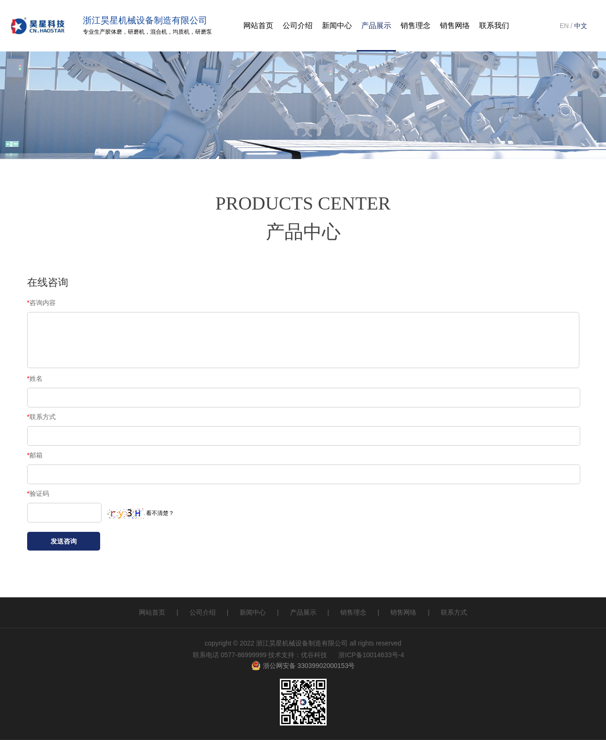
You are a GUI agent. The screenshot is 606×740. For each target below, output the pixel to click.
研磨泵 (203, 32)
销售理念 (353, 612)
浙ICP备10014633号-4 (371, 655)
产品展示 (376, 25)
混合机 (158, 32)
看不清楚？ (140, 513)
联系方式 (454, 612)
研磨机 (136, 32)
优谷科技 (314, 655)
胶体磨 (113, 32)
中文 (580, 25)
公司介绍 (298, 25)
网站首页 (152, 612)
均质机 (181, 32)
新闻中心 (253, 612)
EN (564, 25)
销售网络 (403, 612)
